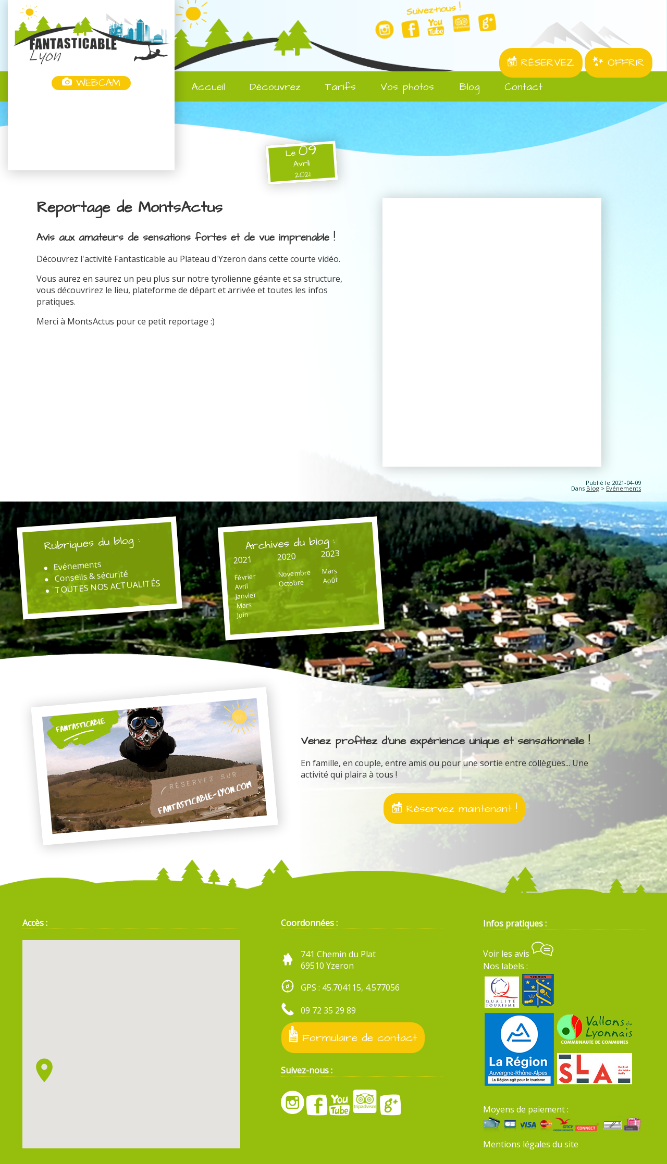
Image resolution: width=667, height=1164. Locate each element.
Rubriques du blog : (92, 543)
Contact (516, 87)
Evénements (623, 488)
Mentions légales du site (530, 1144)
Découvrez (268, 87)
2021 (242, 559)
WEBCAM (91, 83)
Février (245, 576)
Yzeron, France (91, 131)
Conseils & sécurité (91, 576)
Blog (462, 87)
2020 (286, 556)
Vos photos (400, 87)
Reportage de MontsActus (129, 207)
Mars (244, 604)
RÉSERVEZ (541, 63)
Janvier (246, 595)
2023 (330, 553)
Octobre (292, 582)
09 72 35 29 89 (328, 1010)
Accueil (201, 87)
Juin (243, 614)
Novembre (294, 573)
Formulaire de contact (353, 1035)
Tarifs (333, 87)
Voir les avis (518, 953)
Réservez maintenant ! (454, 808)
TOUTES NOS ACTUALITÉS (107, 586)
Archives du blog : (290, 543)
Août (330, 580)
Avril (241, 586)
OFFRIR (618, 63)
